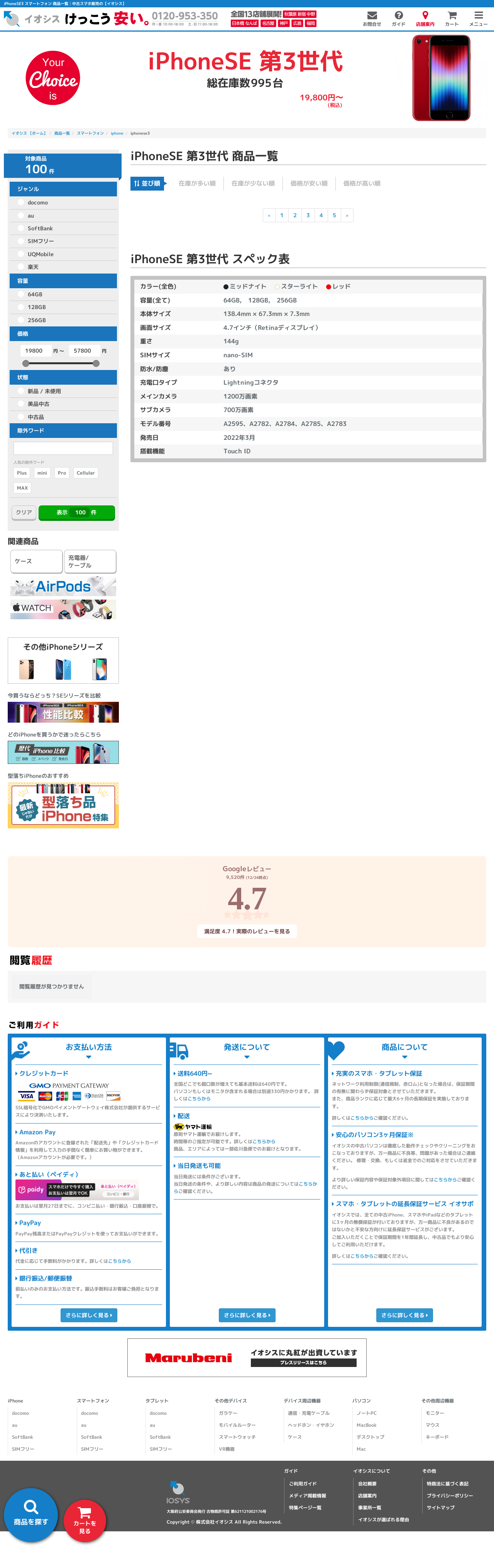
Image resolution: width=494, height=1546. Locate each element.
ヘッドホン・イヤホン (311, 1425)
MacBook (367, 1425)
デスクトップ (370, 1437)
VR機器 (227, 1449)
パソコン (361, 1400)
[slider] (25, 363)
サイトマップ (441, 1507)
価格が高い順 (362, 183)
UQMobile (41, 254)
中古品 (36, 417)
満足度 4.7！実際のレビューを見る (247, 931)
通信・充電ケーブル (309, 1413)
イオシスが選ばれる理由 (383, 1519)
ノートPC (367, 1413)
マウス (433, 1425)
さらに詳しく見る (88, 1315)
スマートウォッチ (237, 1437)
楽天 (33, 266)
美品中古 (38, 403)
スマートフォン (93, 1400)
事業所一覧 (369, 1507)
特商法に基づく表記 (448, 1483)
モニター (435, 1413)
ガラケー (228, 1413)
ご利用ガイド (303, 1483)
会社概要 (367, 1483)
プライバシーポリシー (450, 1495)
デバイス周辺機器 (302, 1400)
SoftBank (40, 228)
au (31, 215)
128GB (37, 307)
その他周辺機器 (437, 1400)
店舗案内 (367, 1495)
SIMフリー (41, 241)
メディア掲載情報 (307, 1495)
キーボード (437, 1437)
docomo (38, 202)
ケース (295, 1437)
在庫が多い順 (197, 183)
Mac (361, 1449)
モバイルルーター (237, 1425)
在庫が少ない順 (253, 183)
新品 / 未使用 (44, 391)
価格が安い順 (309, 183)
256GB (37, 320)
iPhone (15, 1400)
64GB (35, 294)
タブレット (157, 1400)
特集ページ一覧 (305, 1507)
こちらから (119, 1261)
